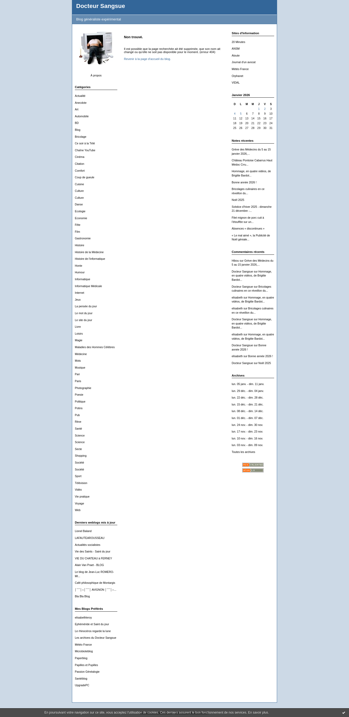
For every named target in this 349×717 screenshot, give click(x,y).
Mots (78, 360)
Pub (77, 415)
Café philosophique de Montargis (95, 582)
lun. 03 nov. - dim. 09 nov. (247, 445)
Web (77, 510)
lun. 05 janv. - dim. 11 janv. (248, 384)
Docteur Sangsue (100, 6)
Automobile (82, 116)
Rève (78, 421)
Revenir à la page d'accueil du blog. (147, 59)
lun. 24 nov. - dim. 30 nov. (247, 425)
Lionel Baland (83, 531)
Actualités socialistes (87, 544)
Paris (78, 381)
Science (80, 435)
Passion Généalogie (87, 671)
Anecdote (81, 102)
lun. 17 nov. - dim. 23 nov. (247, 431)
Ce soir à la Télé (85, 143)
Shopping (81, 455)
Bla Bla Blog (82, 596)
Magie (78, 340)
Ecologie (80, 211)
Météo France (83, 644)
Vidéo (78, 489)
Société (79, 462)
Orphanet (237, 76)
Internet (79, 292)
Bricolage (80, 136)
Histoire (79, 245)
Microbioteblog (84, 651)
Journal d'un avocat (244, 62)
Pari (77, 374)
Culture (79, 190)
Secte (78, 449)
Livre (78, 326)
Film (77, 231)
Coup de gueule (84, 177)
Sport (78, 476)
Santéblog (81, 678)
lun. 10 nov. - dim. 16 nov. (247, 438)
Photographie (83, 388)
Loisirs (79, 333)
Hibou (235, 260)
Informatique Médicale (88, 286)
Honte (78, 265)
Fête (77, 224)
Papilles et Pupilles (86, 665)
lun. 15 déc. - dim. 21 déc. (248, 404)
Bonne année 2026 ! (244, 182)
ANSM (236, 48)
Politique (80, 401)
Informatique (82, 279)
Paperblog (81, 658)
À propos (96, 75)
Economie (81, 218)
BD (77, 123)
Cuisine (79, 184)
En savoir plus (258, 712)
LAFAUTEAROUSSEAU (89, 538)
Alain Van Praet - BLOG (89, 565)
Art (76, 109)
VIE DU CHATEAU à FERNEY (93, 558)
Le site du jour (83, 320)
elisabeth (237, 297)
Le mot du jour (83, 313)
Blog (77, 129)
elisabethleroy (83, 617)
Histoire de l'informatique (90, 258)
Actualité (80, 95)
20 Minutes (238, 42)
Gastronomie (83, 238)
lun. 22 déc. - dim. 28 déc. (248, 397)
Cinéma (79, 157)
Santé (78, 428)
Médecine (81, 354)
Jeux (78, 299)
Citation (79, 163)
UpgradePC (82, 685)
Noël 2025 (238, 199)
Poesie (79, 394)
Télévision (81, 483)
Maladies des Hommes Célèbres (95, 347)
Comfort (80, 170)
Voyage (79, 503)
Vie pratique (82, 496)
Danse (79, 204)
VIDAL (236, 82)
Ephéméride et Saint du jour (92, 624)
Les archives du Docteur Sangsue (95, 637)
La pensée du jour (86, 306)
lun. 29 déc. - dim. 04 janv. (248, 391)
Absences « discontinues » (248, 228)
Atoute (236, 55)
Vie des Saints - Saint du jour (92, 551)
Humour (80, 272)
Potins (79, 408)
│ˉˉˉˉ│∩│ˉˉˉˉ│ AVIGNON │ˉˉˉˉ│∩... (95, 589)
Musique (80, 367)
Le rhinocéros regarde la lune (93, 631)
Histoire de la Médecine (89, 252)
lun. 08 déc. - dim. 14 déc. (248, 411)
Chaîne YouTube (85, 150)
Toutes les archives (243, 452)
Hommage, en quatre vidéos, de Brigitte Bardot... (252, 275)
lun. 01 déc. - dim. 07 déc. (248, 418)
